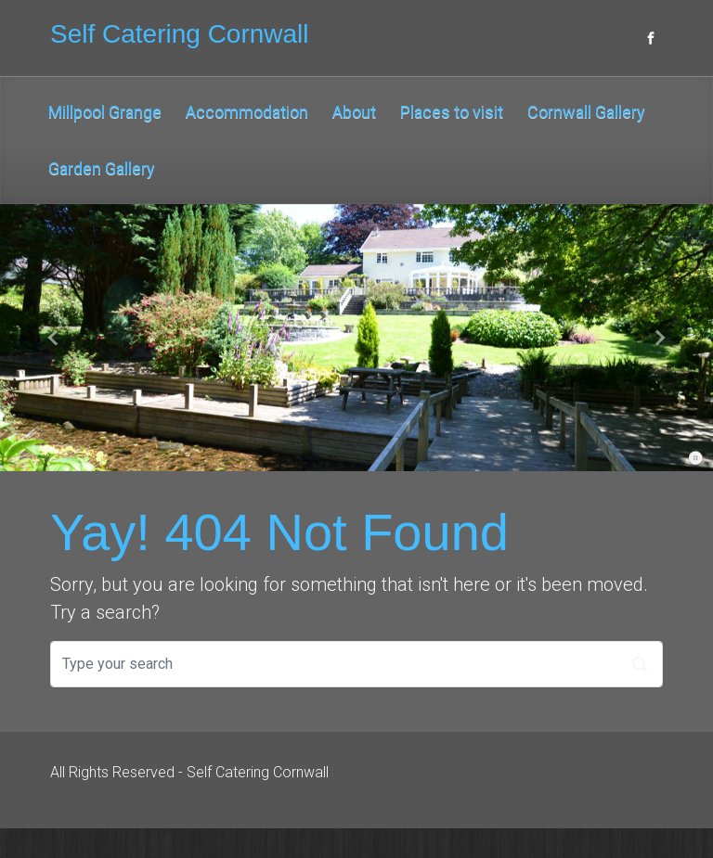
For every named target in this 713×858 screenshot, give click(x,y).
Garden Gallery (101, 168)
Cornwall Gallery (586, 112)
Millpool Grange (105, 112)
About (354, 112)
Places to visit (451, 112)
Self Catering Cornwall (179, 33)
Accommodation (247, 112)
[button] (53, 337)
